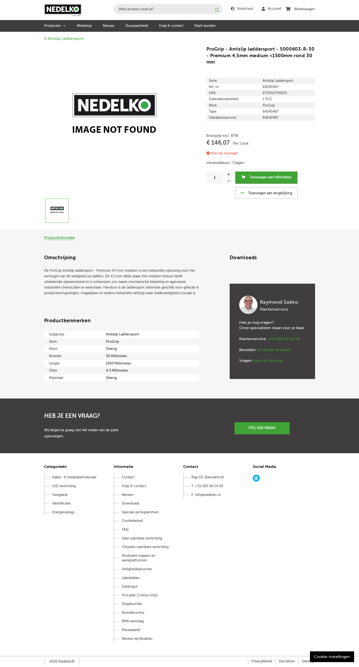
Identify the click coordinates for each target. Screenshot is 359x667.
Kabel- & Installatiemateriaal (74, 477)
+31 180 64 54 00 (284, 339)
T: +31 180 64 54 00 (207, 486)
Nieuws (108, 26)
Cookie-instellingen (332, 657)
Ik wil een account (274, 350)
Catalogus (129, 586)
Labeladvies (131, 578)
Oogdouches (132, 604)
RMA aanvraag (133, 621)
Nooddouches (133, 612)
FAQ (125, 529)
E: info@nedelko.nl (206, 495)
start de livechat (268, 360)
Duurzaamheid (136, 26)
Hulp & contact (171, 26)
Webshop (84, 26)
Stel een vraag (262, 428)
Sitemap (308, 661)
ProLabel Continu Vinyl (140, 595)
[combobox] (168, 9)
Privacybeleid (261, 661)
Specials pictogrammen (140, 512)
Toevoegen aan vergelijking (266, 193)
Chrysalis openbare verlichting (145, 547)
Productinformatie (59, 238)
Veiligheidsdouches (137, 569)
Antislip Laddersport (64, 38)
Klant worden (205, 26)
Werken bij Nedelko (137, 639)
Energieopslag (63, 512)
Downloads (130, 503)
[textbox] (168, 9)
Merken (127, 495)
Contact (128, 477)
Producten (52, 26)
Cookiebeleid (132, 521)
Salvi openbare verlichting (142, 538)
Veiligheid (59, 495)
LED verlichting (64, 486)
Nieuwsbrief (131, 630)
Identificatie (61, 503)
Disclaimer (287, 661)
